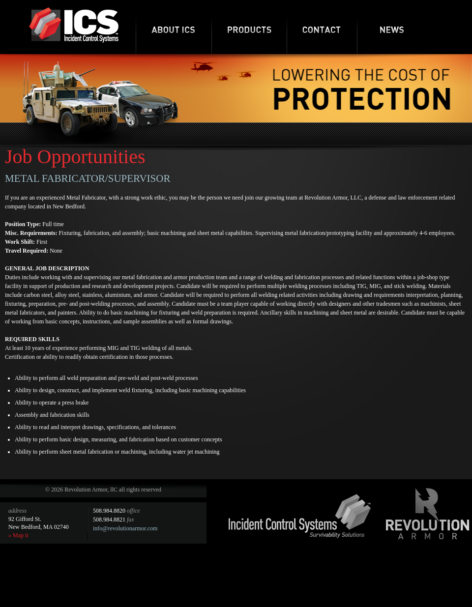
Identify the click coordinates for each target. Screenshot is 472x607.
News (392, 27)
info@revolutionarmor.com (125, 528)
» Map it (18, 535)
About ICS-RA (173, 27)
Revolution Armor (428, 513)
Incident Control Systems (300, 516)
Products (249, 27)
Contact (321, 27)
